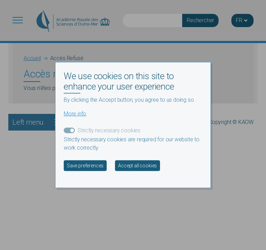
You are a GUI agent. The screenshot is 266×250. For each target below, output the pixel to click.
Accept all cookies (137, 165)
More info (75, 113)
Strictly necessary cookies (109, 130)
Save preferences (85, 165)
